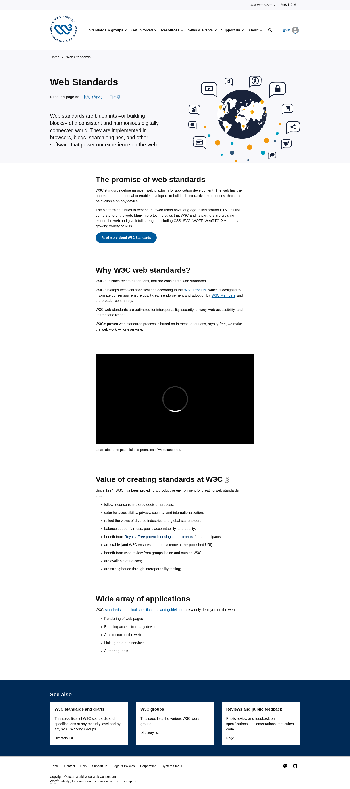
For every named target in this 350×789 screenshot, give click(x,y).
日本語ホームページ (261, 5)
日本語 (115, 97)
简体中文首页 (290, 5)
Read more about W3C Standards (126, 237)
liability (64, 781)
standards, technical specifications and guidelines (144, 610)
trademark (79, 781)
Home (54, 57)
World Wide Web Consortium (96, 777)
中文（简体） (93, 97)
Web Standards (78, 57)
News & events (200, 30)
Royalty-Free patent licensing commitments (159, 537)
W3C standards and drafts (79, 709)
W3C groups (152, 709)
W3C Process (195, 290)
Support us (230, 30)
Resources (170, 30)
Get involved (142, 30)
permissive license (106, 781)
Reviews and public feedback (254, 709)
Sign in (289, 30)
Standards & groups (106, 30)
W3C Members (223, 295)
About (253, 30)
